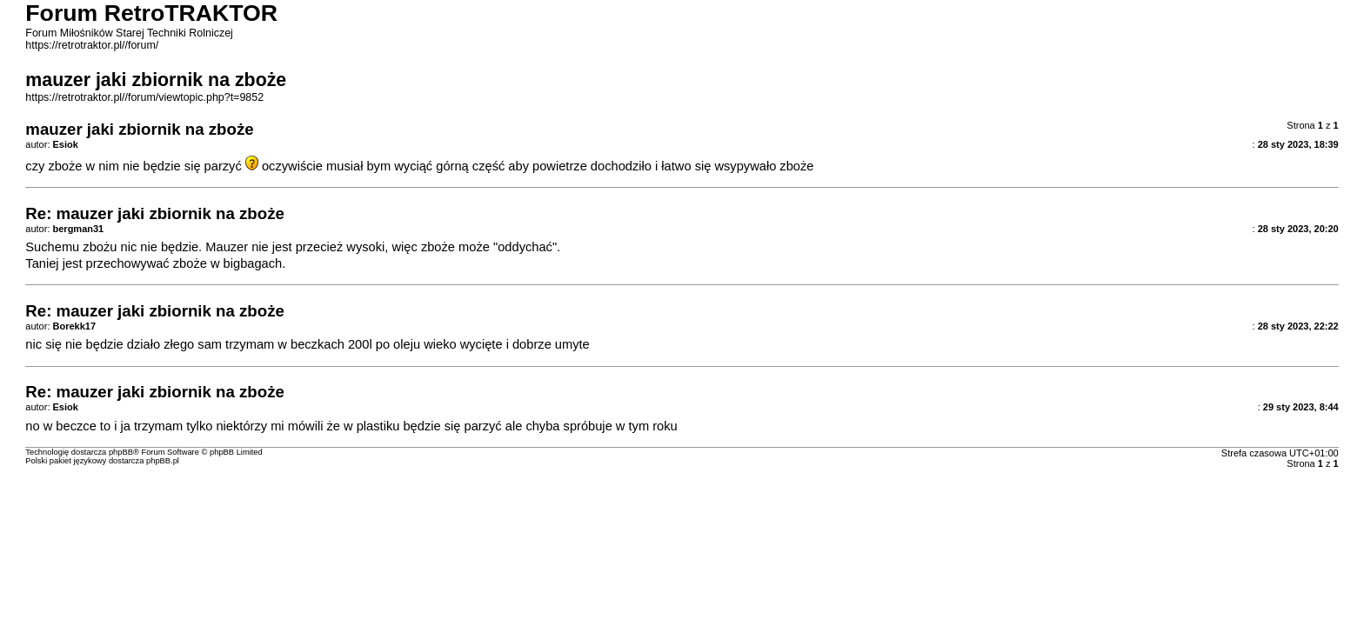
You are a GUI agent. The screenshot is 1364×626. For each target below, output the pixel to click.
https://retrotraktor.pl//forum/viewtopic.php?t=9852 (144, 97)
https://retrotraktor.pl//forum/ (91, 45)
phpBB (121, 452)
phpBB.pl (162, 460)
